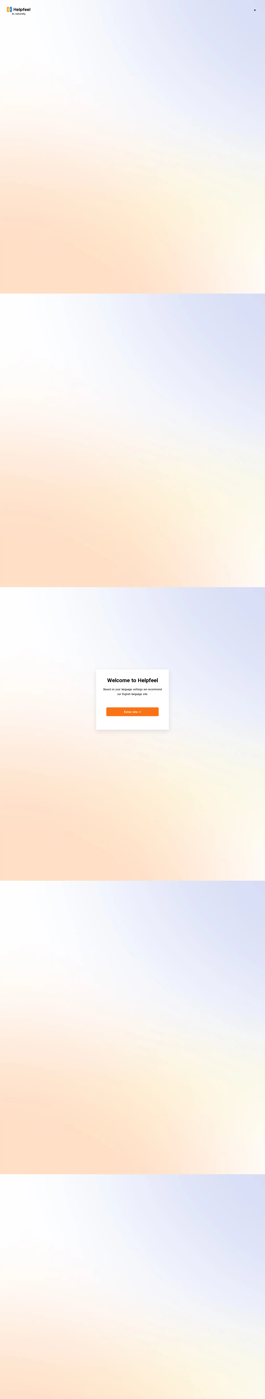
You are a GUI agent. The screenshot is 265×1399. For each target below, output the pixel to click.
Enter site (132, 712)
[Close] (254, 10)
